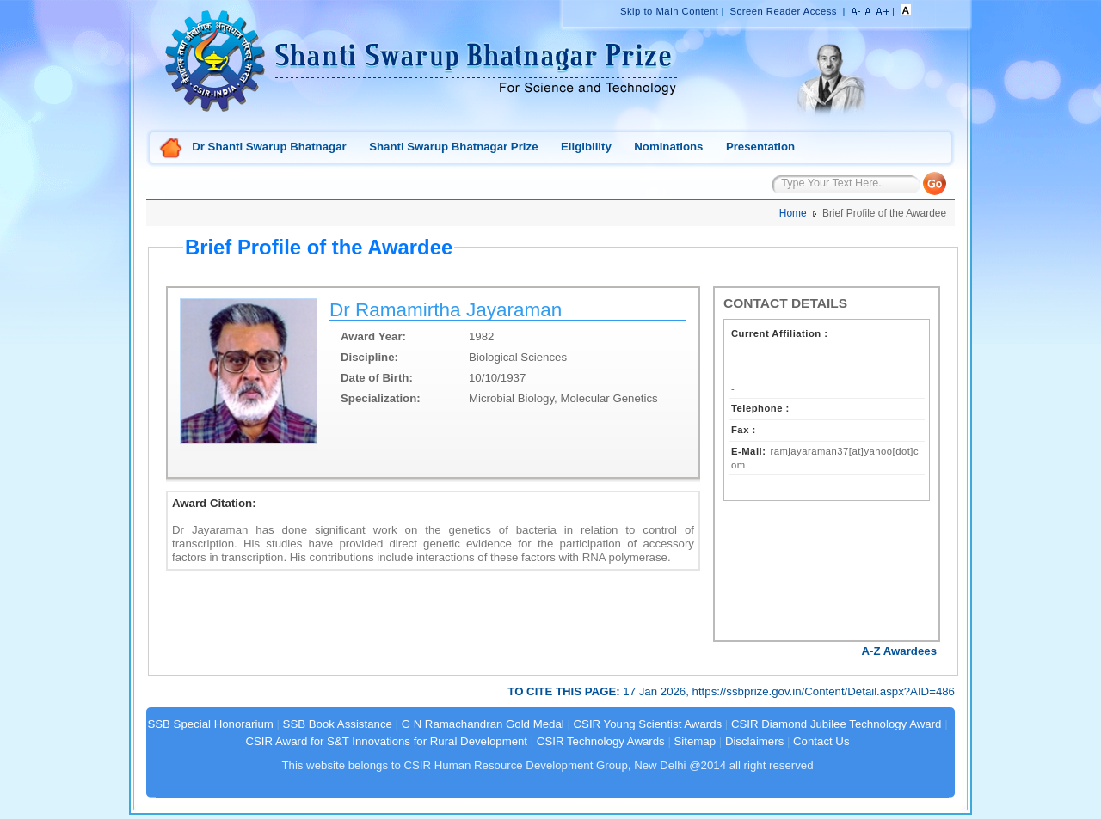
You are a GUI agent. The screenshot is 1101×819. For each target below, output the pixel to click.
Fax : (743, 430)
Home (171, 149)
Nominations (668, 146)
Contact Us (821, 741)
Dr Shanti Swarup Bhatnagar (269, 146)
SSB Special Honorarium (210, 724)
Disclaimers (754, 741)
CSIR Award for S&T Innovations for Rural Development (386, 741)
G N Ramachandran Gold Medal (483, 724)
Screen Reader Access (783, 11)
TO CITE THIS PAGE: (565, 691)
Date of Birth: (377, 377)
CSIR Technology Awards (601, 741)
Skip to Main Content (669, 11)
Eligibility (586, 146)
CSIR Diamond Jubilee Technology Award (837, 724)
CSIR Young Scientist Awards (648, 724)
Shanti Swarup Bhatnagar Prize (453, 146)
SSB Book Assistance (337, 724)
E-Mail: (748, 451)
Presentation (760, 146)
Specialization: (381, 398)
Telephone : (760, 408)
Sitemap (695, 741)
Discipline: (369, 357)
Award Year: (373, 336)
